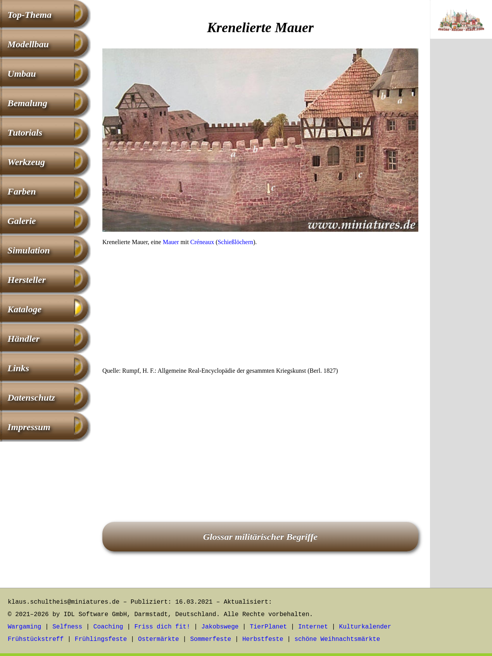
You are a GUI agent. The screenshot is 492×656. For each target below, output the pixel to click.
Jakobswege (219, 626)
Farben (21, 191)
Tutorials (24, 132)
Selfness (67, 626)
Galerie (21, 221)
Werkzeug (26, 162)
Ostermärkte (158, 639)
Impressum (28, 427)
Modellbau (28, 44)
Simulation (28, 250)
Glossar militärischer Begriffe (260, 537)
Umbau (21, 74)
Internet (313, 626)
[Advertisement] (260, 309)
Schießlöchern (235, 242)
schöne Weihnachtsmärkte (337, 639)
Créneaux (202, 242)
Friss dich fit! (162, 626)
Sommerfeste (210, 639)
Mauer (171, 242)
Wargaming (24, 626)
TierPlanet (268, 626)
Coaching (108, 626)
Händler (23, 339)
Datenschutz (31, 398)
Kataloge (24, 309)
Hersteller (26, 280)
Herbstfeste (262, 639)
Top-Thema (29, 15)
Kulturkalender (365, 626)
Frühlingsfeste (101, 639)
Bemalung (27, 103)
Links (18, 368)
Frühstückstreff (36, 639)
